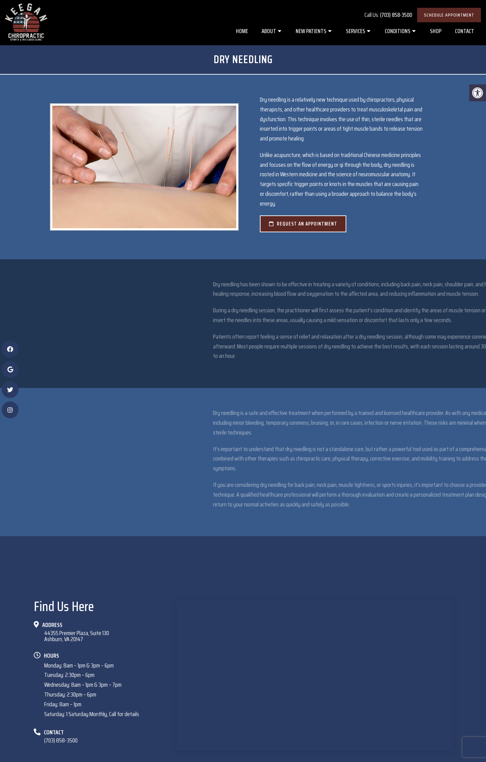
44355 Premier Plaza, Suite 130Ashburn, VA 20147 (76, 636)
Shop (435, 31)
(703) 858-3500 (396, 14)
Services (355, 31)
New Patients (311, 31)
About (269, 31)
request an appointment (303, 224)
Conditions (397, 31)
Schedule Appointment (449, 15)
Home (242, 31)
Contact (464, 31)
